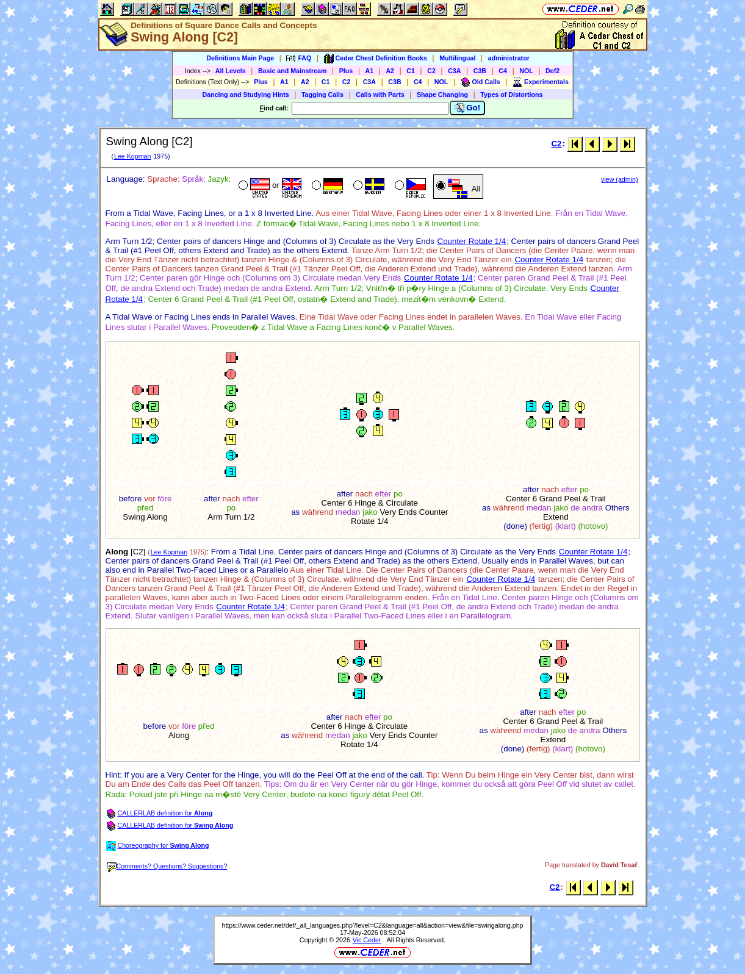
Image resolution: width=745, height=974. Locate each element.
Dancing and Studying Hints (246, 94)
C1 (410, 70)
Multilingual (457, 58)
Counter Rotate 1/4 (471, 241)
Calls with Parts (380, 94)
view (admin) (619, 179)
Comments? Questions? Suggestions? (167, 866)
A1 (369, 70)
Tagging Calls (322, 94)
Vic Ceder (367, 940)
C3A (454, 70)
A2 (390, 70)
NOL (526, 70)
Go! (468, 108)
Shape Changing (442, 94)
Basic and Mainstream (292, 70)
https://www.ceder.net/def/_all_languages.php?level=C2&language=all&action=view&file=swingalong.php (372, 925)
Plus (346, 70)
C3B (479, 70)
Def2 (552, 70)
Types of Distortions (511, 94)
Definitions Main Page (240, 58)
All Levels (230, 70)
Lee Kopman (132, 156)
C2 (431, 70)
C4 (502, 70)
